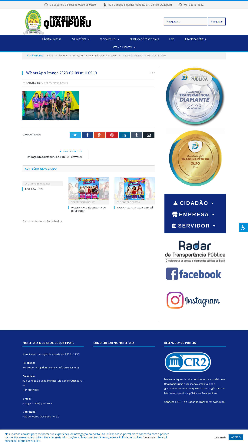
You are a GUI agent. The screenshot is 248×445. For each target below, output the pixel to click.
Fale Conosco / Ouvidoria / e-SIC (40, 416)
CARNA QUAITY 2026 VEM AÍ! (135, 207)
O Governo (108, 39)
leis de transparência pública (180, 393)
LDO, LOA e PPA (34, 189)
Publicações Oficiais (144, 39)
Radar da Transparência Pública (206, 401)
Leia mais (149, 437)
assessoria (190, 384)
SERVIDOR (197, 226)
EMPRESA (197, 214)
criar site (187, 379)
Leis (171, 39)
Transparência (195, 39)
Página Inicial (52, 39)
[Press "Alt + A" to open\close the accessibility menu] (243, 227)
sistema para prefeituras (210, 379)
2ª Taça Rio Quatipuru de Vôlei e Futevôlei (54, 157)
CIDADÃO (197, 203)
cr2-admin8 (33, 83)
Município (79, 39)
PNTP (180, 401)
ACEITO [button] (236, 437)
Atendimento (122, 47)
